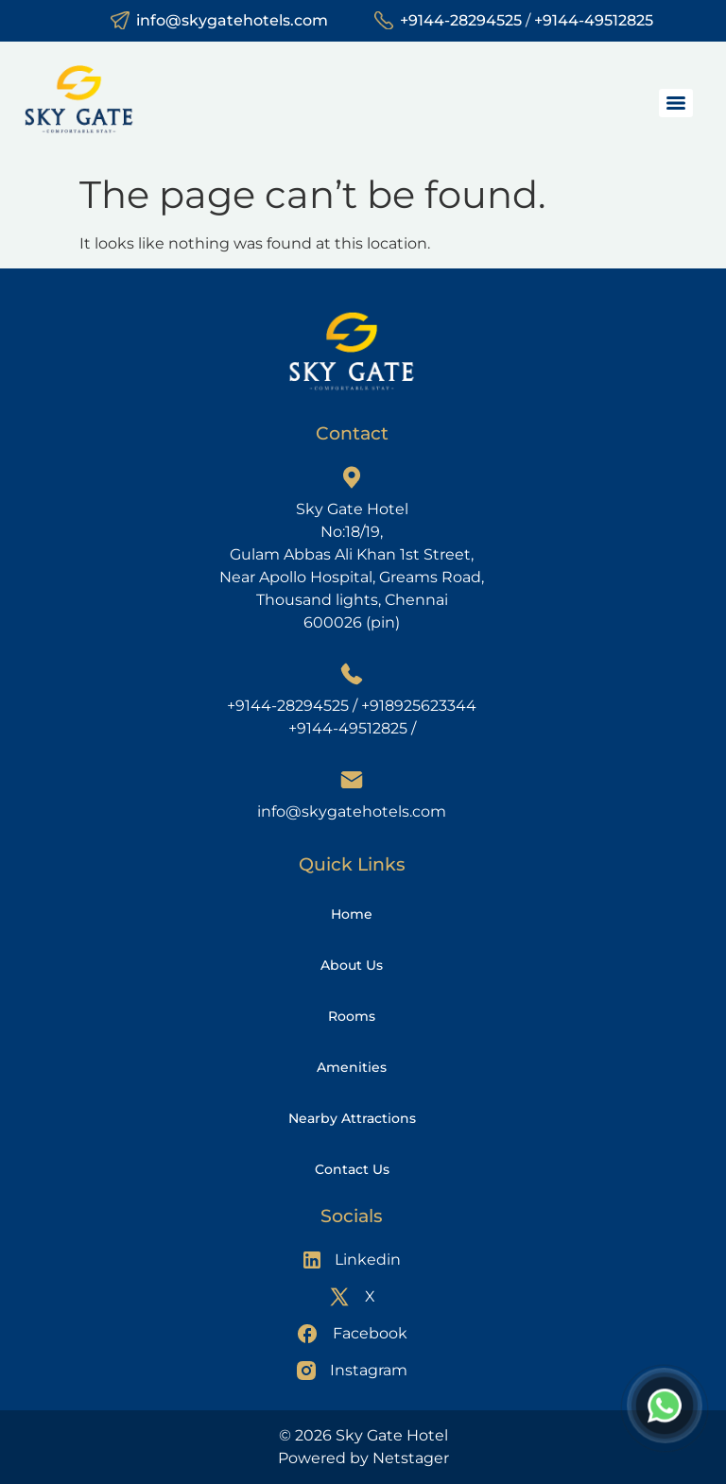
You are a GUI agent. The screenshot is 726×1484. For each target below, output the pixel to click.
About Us (351, 965)
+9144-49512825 (593, 20)
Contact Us (352, 1169)
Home (351, 914)
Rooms (351, 1016)
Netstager (410, 1458)
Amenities (352, 1067)
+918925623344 (418, 706)
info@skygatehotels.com (232, 20)
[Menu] (676, 103)
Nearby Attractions (352, 1118)
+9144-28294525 (461, 20)
